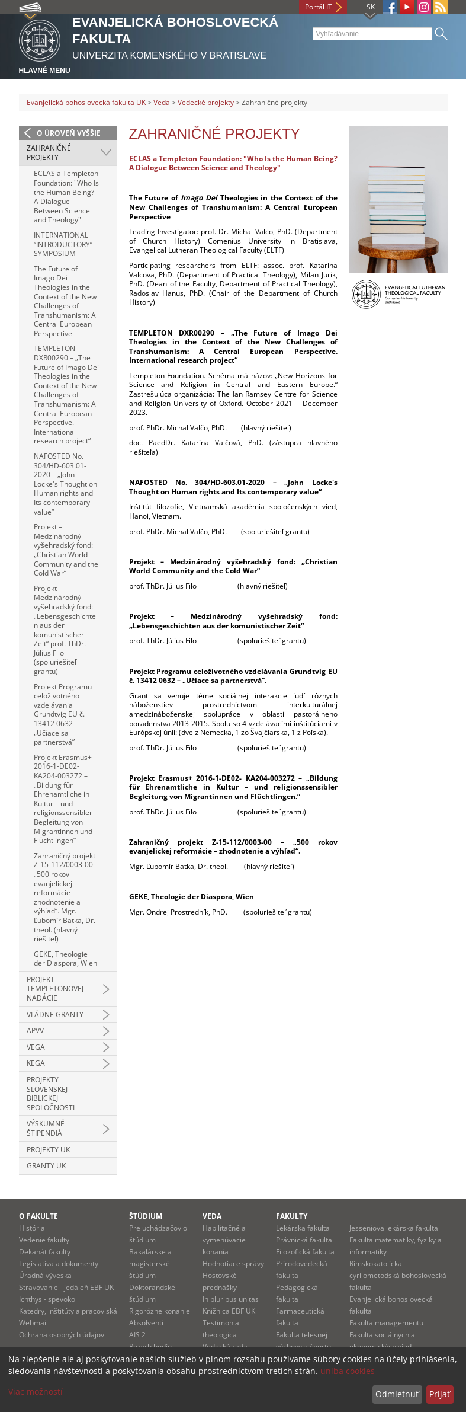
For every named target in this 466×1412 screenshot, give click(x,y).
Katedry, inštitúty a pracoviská (68, 1311)
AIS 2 (137, 1335)
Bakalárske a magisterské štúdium (150, 1263)
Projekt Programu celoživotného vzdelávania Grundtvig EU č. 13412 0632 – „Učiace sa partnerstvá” (63, 714)
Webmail (33, 1323)
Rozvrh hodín (150, 1346)
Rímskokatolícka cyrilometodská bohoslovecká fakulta (397, 1275)
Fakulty (291, 1216)
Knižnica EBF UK (229, 1311)
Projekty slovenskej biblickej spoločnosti (51, 1094)
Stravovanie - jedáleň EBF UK (66, 1287)
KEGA (36, 1063)
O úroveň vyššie (69, 133)
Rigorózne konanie (159, 1311)
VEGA (36, 1047)
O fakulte (38, 1216)
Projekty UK (48, 1150)
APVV (35, 1031)
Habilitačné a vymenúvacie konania (224, 1240)
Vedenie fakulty (44, 1240)
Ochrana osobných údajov (61, 1335)
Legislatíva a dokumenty (58, 1263)
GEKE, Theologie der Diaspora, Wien (65, 959)
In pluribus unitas (231, 1299)
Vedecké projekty (206, 102)
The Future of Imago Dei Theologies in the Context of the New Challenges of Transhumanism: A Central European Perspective (65, 301)
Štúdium (145, 1216)
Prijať (439, 1394)
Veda (161, 102)
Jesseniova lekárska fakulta (393, 1228)
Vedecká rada (225, 1346)
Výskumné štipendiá (46, 1128)
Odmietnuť (397, 1394)
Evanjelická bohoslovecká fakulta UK (86, 102)
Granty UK (46, 1166)
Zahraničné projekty (49, 152)
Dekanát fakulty (44, 1252)
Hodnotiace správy (233, 1263)
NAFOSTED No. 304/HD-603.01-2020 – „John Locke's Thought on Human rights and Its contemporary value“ (65, 484)
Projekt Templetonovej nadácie (55, 989)
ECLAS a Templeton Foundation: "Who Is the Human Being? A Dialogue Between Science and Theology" (66, 196)
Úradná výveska (45, 1275)
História (32, 1228)
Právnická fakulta (304, 1240)
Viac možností (35, 1391)
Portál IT (318, 7)
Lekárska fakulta (303, 1228)
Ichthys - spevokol (48, 1299)
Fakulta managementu (386, 1323)
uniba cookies (347, 1370)
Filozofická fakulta (305, 1252)
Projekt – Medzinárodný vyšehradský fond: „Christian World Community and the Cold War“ (66, 550)
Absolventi (146, 1323)
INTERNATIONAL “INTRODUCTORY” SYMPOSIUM (63, 244)
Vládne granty (55, 1015)
